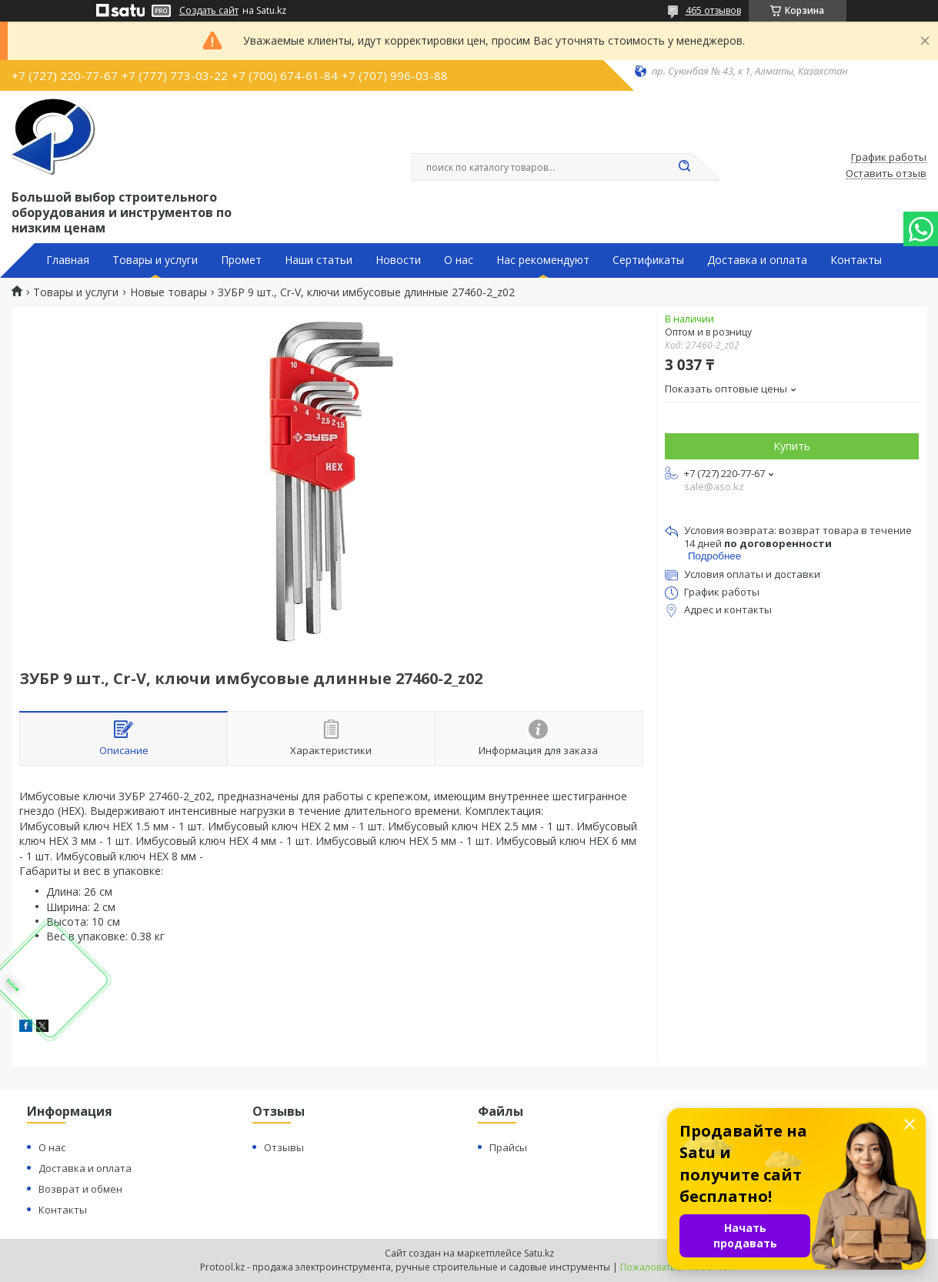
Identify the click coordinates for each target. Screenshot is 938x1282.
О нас (458, 260)
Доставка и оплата (757, 260)
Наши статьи (318, 260)
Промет (241, 260)
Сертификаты (648, 260)
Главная (67, 260)
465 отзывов (713, 10)
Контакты (856, 260)
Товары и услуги (155, 260)
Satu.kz (539, 1253)
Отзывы (284, 1147)
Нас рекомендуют (542, 260)
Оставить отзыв (886, 174)
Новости (398, 260)
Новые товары (168, 292)
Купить (791, 446)
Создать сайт (209, 10)
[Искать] (684, 167)
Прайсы (508, 1147)
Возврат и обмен (80, 1189)
